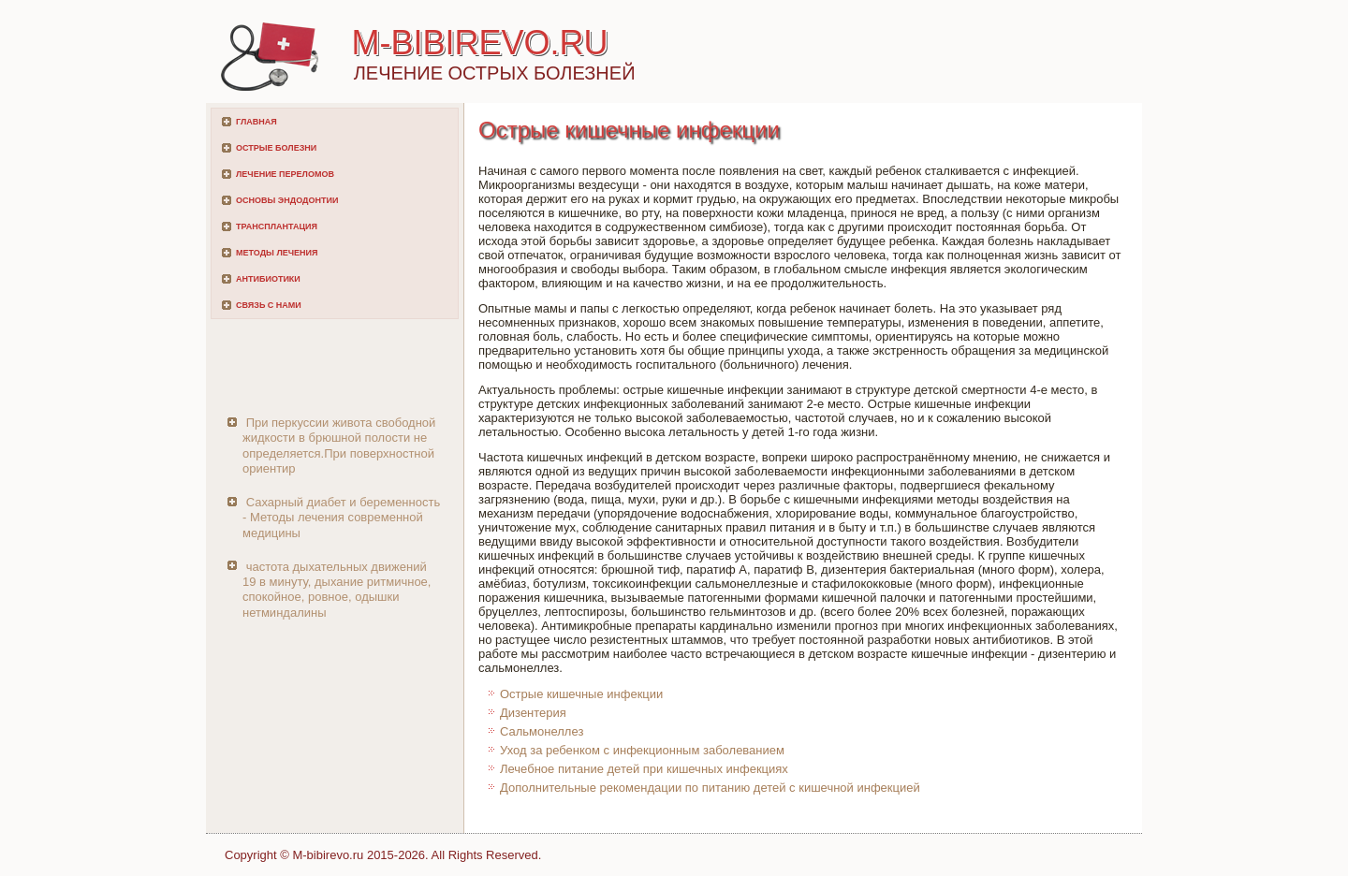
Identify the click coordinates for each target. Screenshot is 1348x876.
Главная (256, 121)
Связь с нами (268, 305)
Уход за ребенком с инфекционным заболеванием (642, 750)
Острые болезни (276, 148)
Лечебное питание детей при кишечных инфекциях (644, 769)
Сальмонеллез (541, 731)
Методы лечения (276, 252)
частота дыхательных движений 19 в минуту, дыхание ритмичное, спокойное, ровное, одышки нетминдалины (336, 590)
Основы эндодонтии (287, 200)
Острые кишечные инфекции (581, 694)
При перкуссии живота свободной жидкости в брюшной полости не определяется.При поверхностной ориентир (338, 445)
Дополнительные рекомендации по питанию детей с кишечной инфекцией (710, 788)
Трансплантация (276, 226)
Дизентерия (533, 713)
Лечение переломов (285, 174)
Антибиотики (268, 279)
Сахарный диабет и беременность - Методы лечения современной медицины (341, 517)
